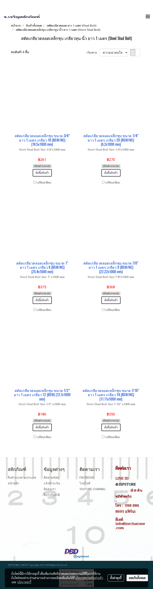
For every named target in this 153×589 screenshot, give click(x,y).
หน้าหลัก (13, 483)
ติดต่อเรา (50, 489)
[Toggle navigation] (147, 16)
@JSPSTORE (125, 484)
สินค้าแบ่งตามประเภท (22, 477)
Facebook (86, 477)
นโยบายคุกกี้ (24, 582)
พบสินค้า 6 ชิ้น (20, 52)
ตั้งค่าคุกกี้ (116, 578)
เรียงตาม (93, 53)
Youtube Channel (92, 489)
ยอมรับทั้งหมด (137, 578)
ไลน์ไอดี (84, 483)
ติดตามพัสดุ (51, 477)
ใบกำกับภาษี (52, 495)
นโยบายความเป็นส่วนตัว (89, 578)
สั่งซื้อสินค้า (42, 173)
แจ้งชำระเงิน (52, 483)
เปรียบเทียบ (44, 182)
